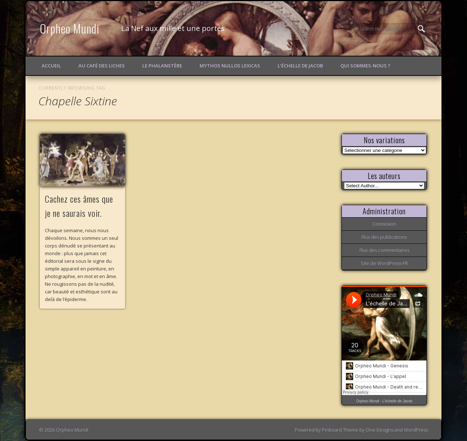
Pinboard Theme (340, 429)
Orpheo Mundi (70, 28)
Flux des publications (384, 237)
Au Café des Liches (101, 65)
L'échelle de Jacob (397, 401)
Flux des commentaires (384, 250)
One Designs (379, 429)
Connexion (384, 223)
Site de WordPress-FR (384, 263)
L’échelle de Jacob (300, 65)
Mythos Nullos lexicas (230, 65)
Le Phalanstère (162, 65)
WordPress (416, 429)
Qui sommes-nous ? (365, 65)
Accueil (51, 65)
